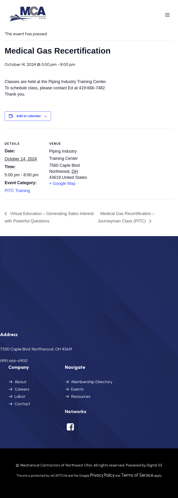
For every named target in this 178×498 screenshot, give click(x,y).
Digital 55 (154, 465)
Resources (80, 396)
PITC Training (17, 190)
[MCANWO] (28, 14)
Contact (22, 403)
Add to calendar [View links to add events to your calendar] (28, 116)
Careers (22, 389)
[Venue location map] (118, 160)
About (20, 381)
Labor (20, 396)
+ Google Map (62, 183)
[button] (167, 15)
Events (77, 389)
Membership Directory (91, 381)
